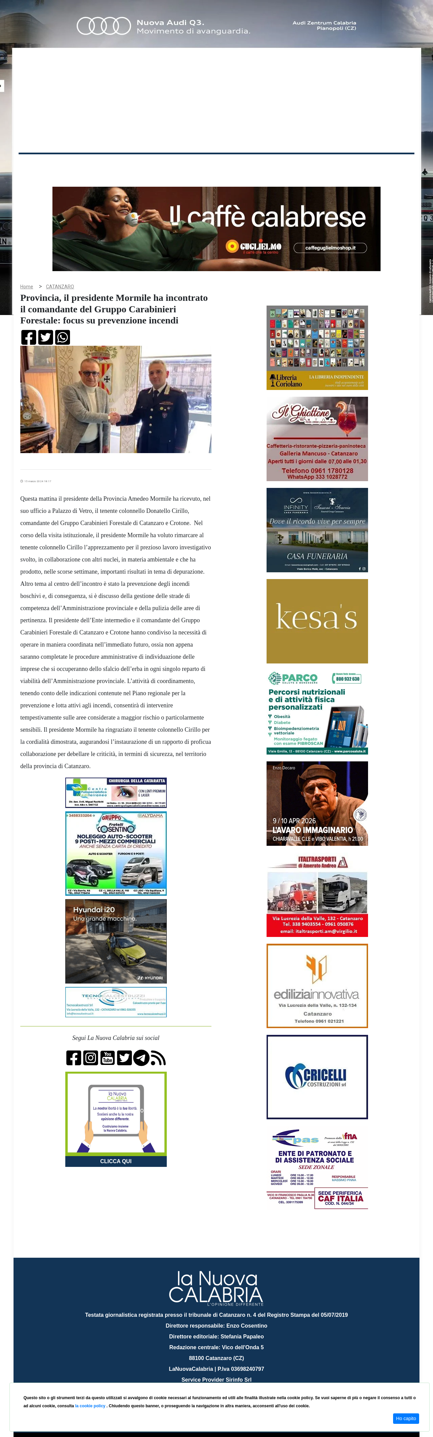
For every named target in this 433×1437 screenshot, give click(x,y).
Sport (217, 165)
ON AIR (388, 166)
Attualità (163, 165)
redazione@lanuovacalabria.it (231, 1380)
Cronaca (89, 165)
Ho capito (406, 1418)
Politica (115, 165)
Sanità (138, 165)
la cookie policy (91, 1406)
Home (35, 163)
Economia (192, 165)
